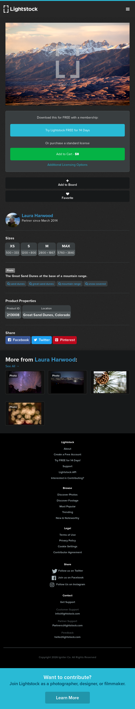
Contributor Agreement (67, 552)
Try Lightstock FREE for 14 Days (67, 130)
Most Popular (67, 506)
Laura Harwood (37, 215)
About (67, 449)
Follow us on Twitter (70, 571)
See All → (12, 366)
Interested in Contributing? (67, 478)
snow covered (95, 284)
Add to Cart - (67, 154)
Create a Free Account (67, 454)
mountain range (69, 284)
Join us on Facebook (70, 577)
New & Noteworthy (67, 518)
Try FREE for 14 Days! (68, 460)
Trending (67, 512)
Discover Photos (67, 494)
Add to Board (67, 183)
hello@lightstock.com (67, 637)
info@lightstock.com (67, 613)
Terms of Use (67, 535)
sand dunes (16, 284)
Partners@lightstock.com (67, 625)
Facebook (18, 339)
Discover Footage (68, 500)
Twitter (41, 339)
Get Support (67, 602)
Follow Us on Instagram (70, 584)
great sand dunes (41, 284)
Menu (127, 9)
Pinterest (64, 339)
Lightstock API (67, 472)
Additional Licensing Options (67, 164)
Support (67, 466)
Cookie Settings (67, 546)
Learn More (67, 697)
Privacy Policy (67, 540)
